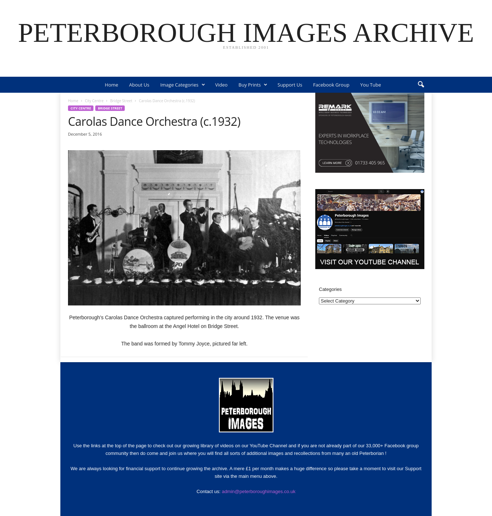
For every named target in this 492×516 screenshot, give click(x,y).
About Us (139, 84)
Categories (330, 289)
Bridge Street (121, 100)
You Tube (370, 84)
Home (111, 84)
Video (221, 84)
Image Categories (182, 85)
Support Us (289, 84)
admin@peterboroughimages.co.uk (259, 491)
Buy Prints (253, 85)
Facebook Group (331, 84)
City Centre (94, 100)
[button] (421, 85)
